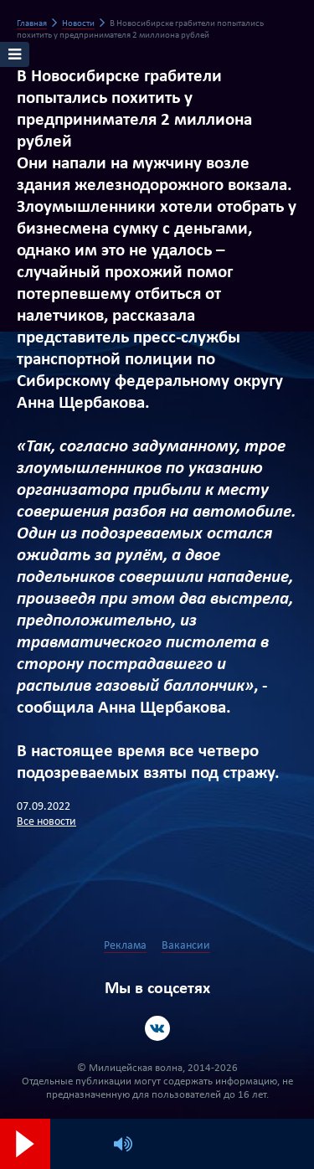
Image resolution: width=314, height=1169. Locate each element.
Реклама (125, 946)
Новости (78, 23)
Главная (32, 23)
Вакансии (186, 946)
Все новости (46, 822)
